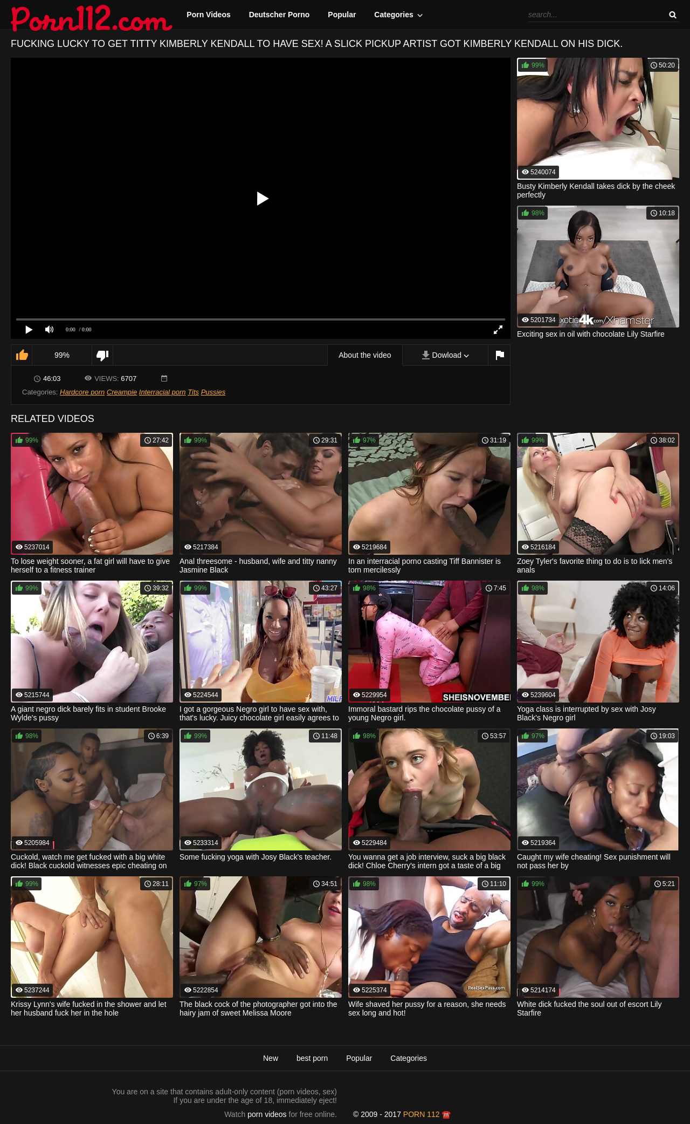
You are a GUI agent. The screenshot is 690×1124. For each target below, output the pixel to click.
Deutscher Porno (279, 14)
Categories (393, 14)
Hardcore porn (82, 392)
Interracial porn (162, 392)
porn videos (266, 1114)
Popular (342, 14)
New (270, 1058)
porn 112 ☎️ (427, 1114)
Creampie (122, 392)
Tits (193, 392)
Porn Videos (208, 14)
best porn (312, 1058)
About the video (365, 355)
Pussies (213, 392)
